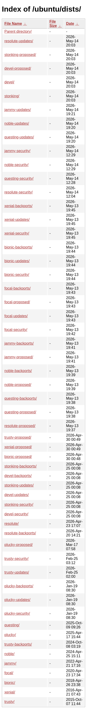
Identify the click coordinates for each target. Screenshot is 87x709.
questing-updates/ (19, 137)
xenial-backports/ (18, 206)
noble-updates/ (16, 123)
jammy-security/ (17, 151)
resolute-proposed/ (19, 426)
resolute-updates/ (18, 41)
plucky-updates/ (17, 600)
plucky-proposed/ (18, 545)
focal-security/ (15, 330)
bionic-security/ (16, 275)
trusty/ (9, 702)
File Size (53, 24)
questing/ (11, 625)
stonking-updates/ (19, 485)
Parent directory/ (18, 31)
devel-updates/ (16, 495)
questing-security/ (18, 178)
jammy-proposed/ (18, 357)
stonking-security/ (18, 504)
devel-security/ (16, 514)
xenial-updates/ (17, 220)
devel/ (9, 82)
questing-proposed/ (20, 412)
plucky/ (10, 635)
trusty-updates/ (16, 572)
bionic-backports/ (18, 247)
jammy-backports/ (19, 343)
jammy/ (10, 663)
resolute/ (11, 524)
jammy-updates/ (17, 110)
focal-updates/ (16, 316)
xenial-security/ (16, 233)
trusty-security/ (16, 559)
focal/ (8, 673)
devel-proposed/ (17, 68)
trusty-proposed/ (17, 437)
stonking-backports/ (20, 466)
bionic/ (9, 683)
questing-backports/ (20, 398)
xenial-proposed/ (18, 447)
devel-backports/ (18, 476)
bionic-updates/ (17, 261)
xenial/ (9, 692)
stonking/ (11, 96)
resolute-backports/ (20, 533)
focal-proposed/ (17, 302)
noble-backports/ (18, 371)
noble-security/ (16, 165)
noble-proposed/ (17, 385)
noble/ (9, 654)
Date (70, 24)
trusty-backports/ (18, 644)
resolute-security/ (18, 192)
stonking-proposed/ (20, 55)
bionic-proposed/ (18, 457)
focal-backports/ (17, 288)
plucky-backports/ (18, 586)
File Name (13, 24)
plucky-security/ (17, 613)
